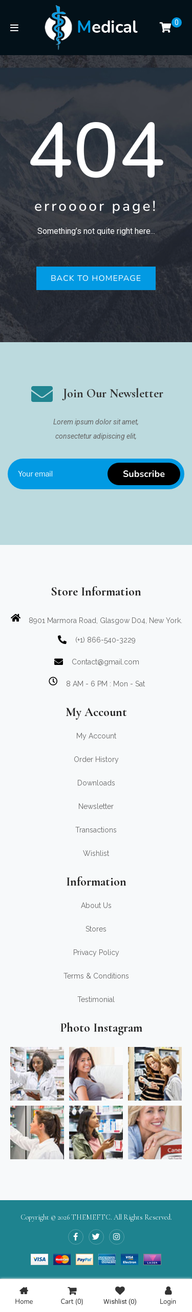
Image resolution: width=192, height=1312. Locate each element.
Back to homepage (96, 278)
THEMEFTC (91, 1217)
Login (168, 1295)
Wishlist (120, 1295)
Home (24, 1295)
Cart (71, 1295)
